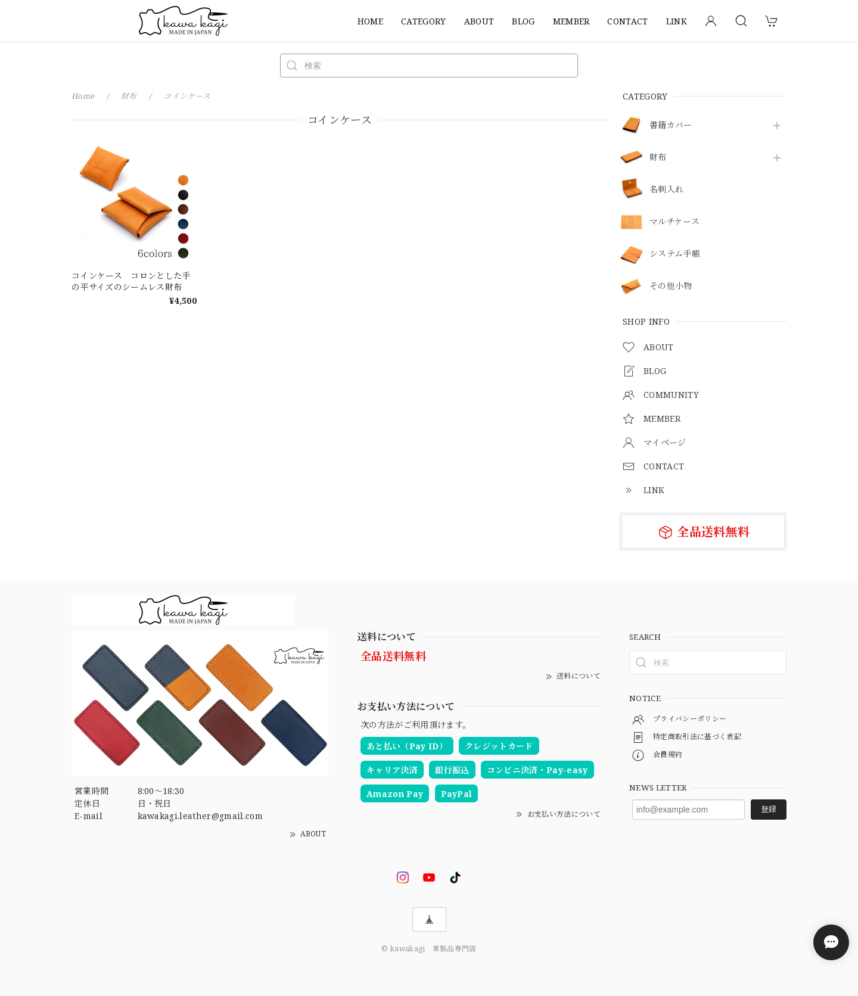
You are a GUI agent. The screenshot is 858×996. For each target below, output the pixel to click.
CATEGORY (423, 21)
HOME (370, 21)
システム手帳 (674, 254)
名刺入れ (666, 190)
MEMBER (571, 21)
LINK (676, 21)
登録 (768, 809)
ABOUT (479, 21)
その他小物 (670, 286)
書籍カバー (670, 125)
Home (83, 96)
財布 (658, 157)
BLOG (523, 21)
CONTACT (627, 21)
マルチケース (674, 222)
